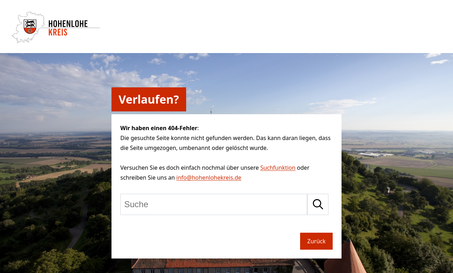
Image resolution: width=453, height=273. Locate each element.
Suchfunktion (278, 168)
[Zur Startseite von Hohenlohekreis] (56, 41)
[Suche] (213, 204)
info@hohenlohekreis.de (208, 177)
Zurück (316, 241)
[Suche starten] (317, 204)
